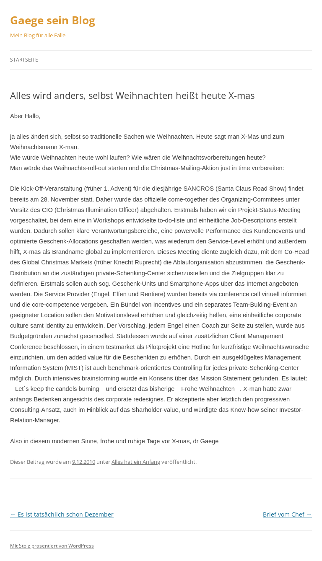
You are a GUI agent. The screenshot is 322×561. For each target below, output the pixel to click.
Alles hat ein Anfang (136, 461)
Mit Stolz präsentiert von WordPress (52, 545)
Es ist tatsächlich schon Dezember (62, 514)
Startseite (24, 59)
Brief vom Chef (287, 514)
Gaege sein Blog (52, 20)
